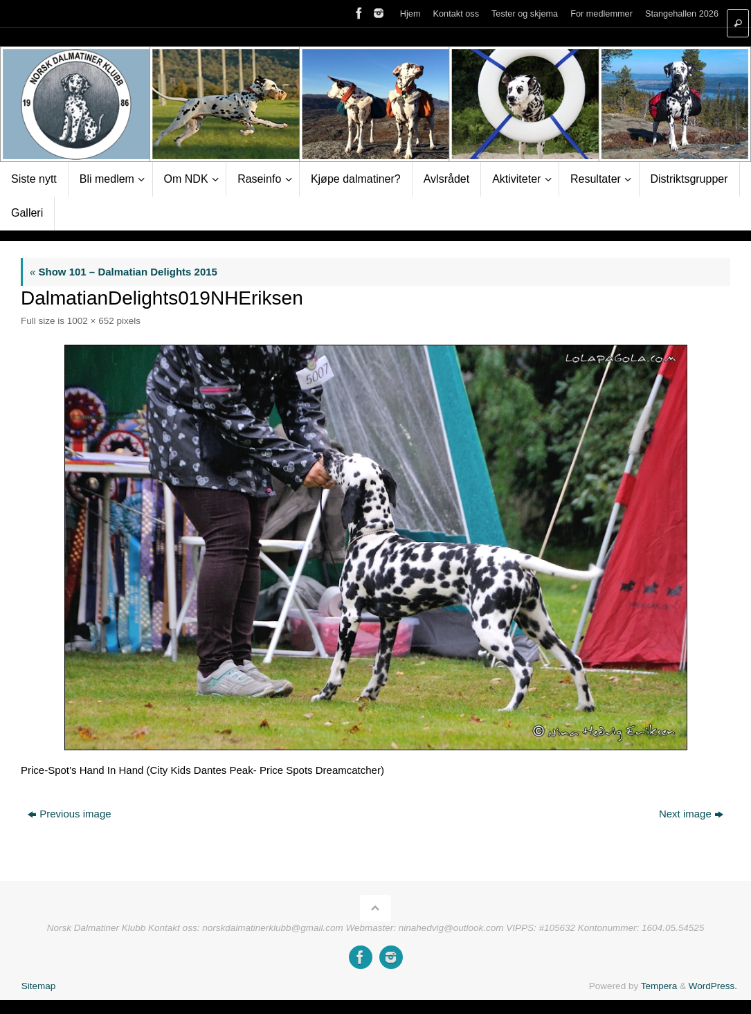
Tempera (659, 986)
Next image (691, 814)
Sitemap (38, 986)
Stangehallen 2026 (681, 13)
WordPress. (713, 986)
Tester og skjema (524, 13)
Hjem (409, 13)
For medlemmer (601, 13)
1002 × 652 (90, 321)
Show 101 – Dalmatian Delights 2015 (123, 272)
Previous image (69, 814)
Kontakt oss (456, 13)
